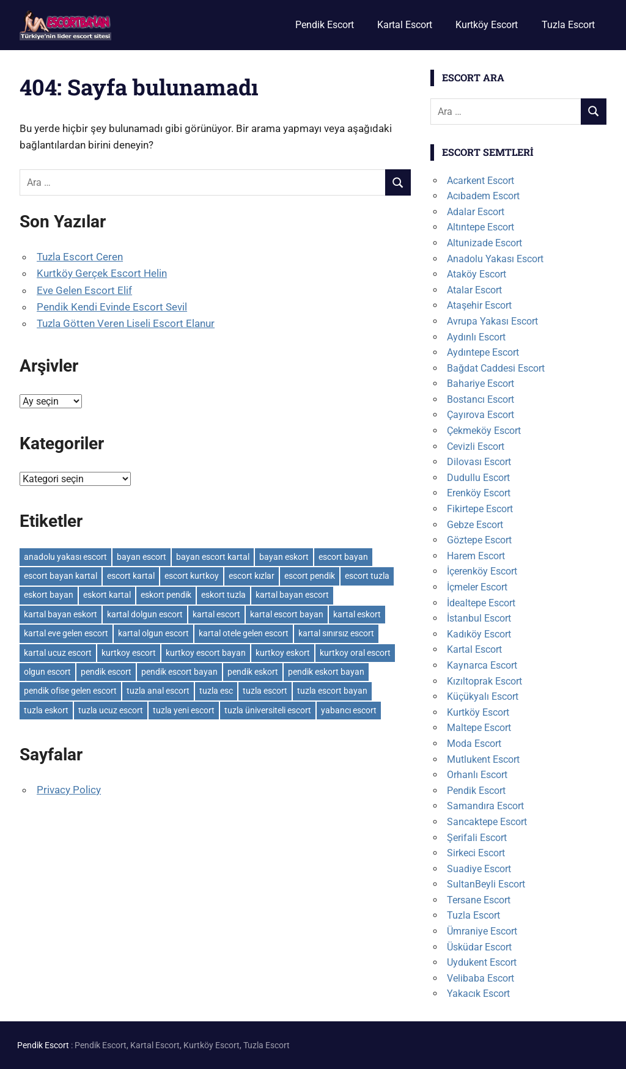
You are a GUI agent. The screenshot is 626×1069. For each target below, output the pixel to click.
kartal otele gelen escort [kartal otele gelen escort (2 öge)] (244, 633)
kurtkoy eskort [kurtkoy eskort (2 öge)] (283, 653)
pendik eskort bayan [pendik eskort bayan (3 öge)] (326, 672)
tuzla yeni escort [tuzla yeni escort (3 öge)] (184, 710)
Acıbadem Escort (483, 196)
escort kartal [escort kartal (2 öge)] (131, 576)
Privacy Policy (69, 790)
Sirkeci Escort (476, 853)
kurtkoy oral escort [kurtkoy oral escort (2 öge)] (355, 653)
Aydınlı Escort (476, 337)
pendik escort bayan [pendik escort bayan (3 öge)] (179, 672)
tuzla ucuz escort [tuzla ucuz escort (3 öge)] (110, 710)
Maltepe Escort (479, 727)
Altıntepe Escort (480, 227)
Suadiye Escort (479, 869)
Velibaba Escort (480, 978)
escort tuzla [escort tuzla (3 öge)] (367, 576)
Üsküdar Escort (479, 947)
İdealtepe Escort (481, 603)
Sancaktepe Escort (487, 822)
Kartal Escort (404, 25)
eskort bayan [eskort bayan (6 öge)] (48, 595)
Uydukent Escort (482, 962)
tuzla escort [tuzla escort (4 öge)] (265, 691)
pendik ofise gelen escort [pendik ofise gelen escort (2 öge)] (70, 691)
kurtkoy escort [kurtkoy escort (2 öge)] (128, 653)
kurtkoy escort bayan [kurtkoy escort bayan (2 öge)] (206, 653)
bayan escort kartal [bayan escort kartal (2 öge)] (212, 557)
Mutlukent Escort (483, 759)
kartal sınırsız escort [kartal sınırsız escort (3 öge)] (336, 633)
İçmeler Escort (477, 587)
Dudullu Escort (478, 477)
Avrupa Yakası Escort (492, 321)
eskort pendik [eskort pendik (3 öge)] (166, 595)
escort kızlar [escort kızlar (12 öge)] (251, 576)
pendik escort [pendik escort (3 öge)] (106, 672)
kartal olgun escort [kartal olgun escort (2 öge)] (153, 633)
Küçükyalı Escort (482, 696)
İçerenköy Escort (482, 571)
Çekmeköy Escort (484, 430)
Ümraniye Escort (482, 931)
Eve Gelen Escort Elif (84, 290)
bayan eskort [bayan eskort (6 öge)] (284, 557)
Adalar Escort (475, 212)
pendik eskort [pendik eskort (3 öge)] (252, 672)
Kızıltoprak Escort (484, 681)
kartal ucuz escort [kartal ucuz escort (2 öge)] (58, 653)
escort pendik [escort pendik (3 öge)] (309, 576)
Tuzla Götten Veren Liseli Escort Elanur (126, 323)
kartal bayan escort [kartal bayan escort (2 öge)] (292, 595)
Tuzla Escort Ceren (80, 257)
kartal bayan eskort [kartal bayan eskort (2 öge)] (60, 614)
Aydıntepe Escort (483, 352)
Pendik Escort (324, 25)
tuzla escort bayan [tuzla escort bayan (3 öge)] (332, 691)
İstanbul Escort (479, 618)
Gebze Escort (475, 525)
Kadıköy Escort (479, 634)
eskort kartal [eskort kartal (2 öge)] (107, 595)
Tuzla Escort (568, 25)
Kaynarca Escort (482, 665)
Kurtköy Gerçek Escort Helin (102, 273)
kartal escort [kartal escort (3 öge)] (216, 614)
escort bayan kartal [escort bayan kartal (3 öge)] (60, 576)
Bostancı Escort (480, 399)
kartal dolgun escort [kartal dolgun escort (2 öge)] (145, 614)
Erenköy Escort (478, 493)
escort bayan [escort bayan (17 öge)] (343, 557)
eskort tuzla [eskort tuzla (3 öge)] (223, 595)
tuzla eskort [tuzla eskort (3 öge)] (46, 710)
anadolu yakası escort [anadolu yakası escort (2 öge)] (65, 557)
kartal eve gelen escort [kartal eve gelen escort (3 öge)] (66, 633)
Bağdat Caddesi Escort (496, 368)
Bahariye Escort (480, 383)
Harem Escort (476, 556)
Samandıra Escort (485, 806)
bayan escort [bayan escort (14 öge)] (141, 557)
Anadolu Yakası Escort (495, 259)
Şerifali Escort (477, 837)
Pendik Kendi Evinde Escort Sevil (112, 307)
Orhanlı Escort (477, 775)
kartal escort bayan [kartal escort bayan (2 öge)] (286, 614)
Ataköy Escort (476, 274)
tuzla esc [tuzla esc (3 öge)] (216, 691)
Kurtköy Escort (486, 25)
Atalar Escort (474, 290)
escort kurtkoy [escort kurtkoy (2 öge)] (191, 576)
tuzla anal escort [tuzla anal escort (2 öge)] (158, 691)
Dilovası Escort (479, 462)
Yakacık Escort (478, 993)
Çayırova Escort (480, 415)
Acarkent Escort (480, 180)
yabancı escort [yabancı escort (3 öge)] (349, 710)
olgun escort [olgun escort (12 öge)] (47, 672)
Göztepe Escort (479, 540)
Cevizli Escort (475, 446)
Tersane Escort (478, 900)
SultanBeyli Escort (486, 884)
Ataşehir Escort (479, 305)
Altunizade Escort (484, 243)
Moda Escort (474, 743)
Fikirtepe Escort (480, 509)
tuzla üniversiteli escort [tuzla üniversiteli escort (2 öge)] (267, 710)
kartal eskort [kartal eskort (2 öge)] (357, 614)
